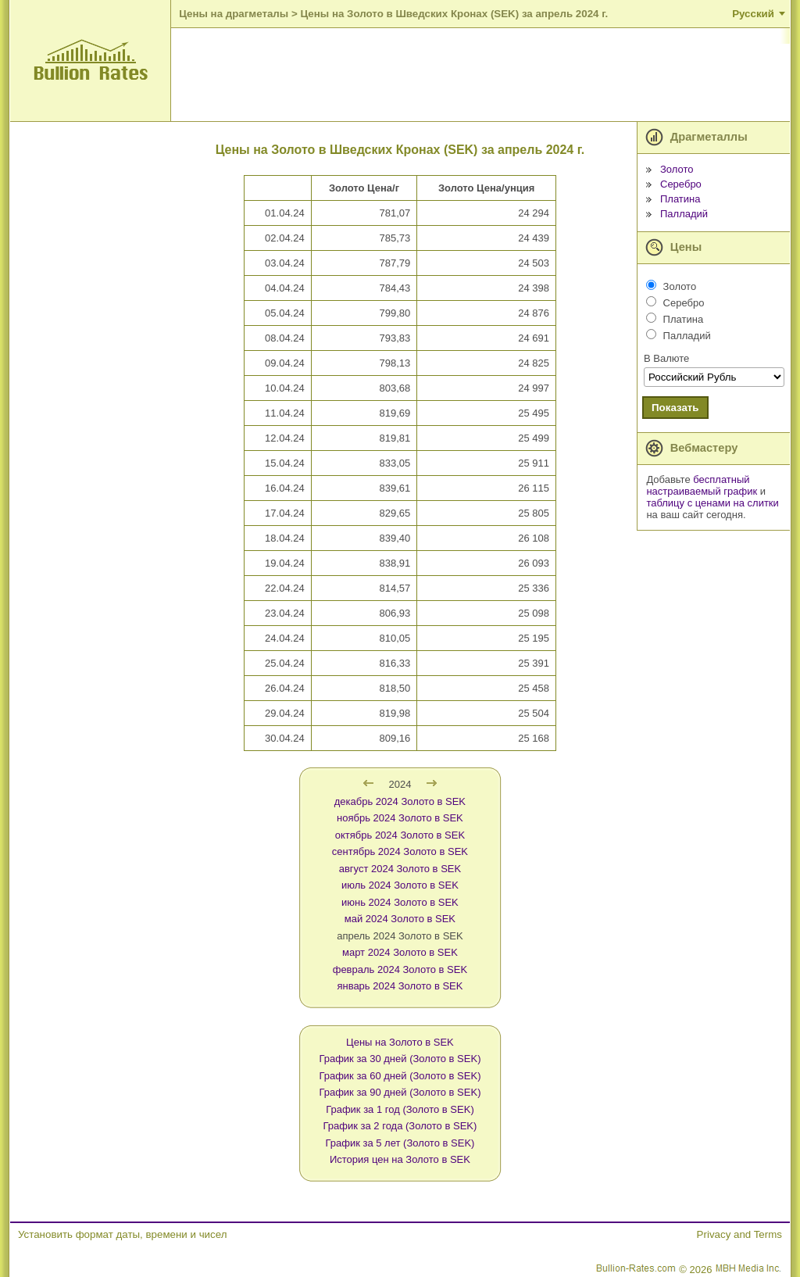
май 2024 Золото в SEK (400, 919)
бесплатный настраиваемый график (701, 485)
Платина (680, 199)
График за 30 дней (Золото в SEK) (399, 1058)
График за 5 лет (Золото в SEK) (399, 1143)
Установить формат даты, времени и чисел (122, 1234)
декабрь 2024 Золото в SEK (400, 801)
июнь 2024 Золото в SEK (400, 902)
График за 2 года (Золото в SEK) (400, 1126)
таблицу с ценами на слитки (712, 503)
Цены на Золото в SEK (400, 1042)
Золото (677, 169)
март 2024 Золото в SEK (400, 952)
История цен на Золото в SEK (400, 1159)
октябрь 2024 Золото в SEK (400, 835)
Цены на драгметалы (233, 14)
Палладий (684, 214)
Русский (753, 14)
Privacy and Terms (739, 1234)
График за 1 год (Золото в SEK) (400, 1109)
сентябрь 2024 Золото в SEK (400, 851)
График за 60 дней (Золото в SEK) (399, 1076)
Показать (675, 407)
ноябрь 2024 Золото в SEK (400, 818)
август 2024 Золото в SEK (400, 869)
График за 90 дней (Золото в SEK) (399, 1092)
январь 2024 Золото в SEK (399, 986)
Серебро (681, 184)
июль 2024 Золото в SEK (400, 885)
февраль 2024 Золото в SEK (400, 969)
